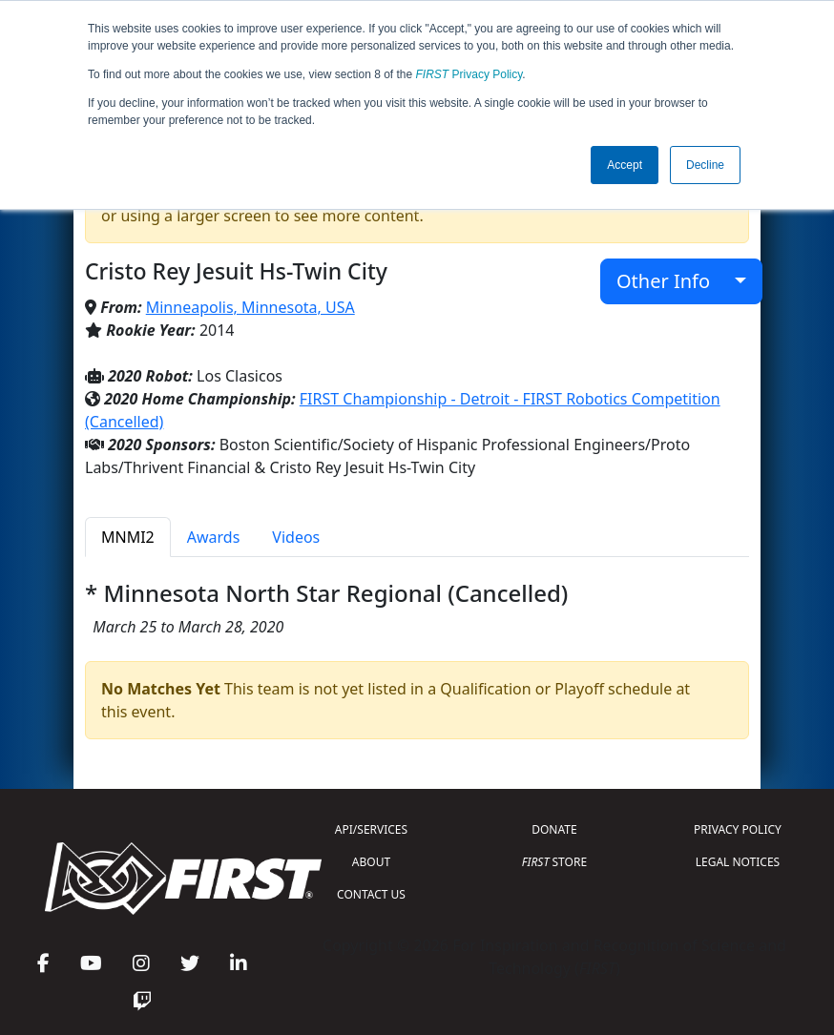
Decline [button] (705, 165)
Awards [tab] (213, 537)
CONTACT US (371, 894)
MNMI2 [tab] (128, 537)
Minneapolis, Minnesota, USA (250, 307)
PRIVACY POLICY (738, 829)
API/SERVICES (371, 829)
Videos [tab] (296, 537)
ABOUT (371, 862)
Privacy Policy (469, 74)
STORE (554, 862)
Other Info (673, 281)
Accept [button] (624, 165)
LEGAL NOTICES (738, 862)
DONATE (554, 829)
